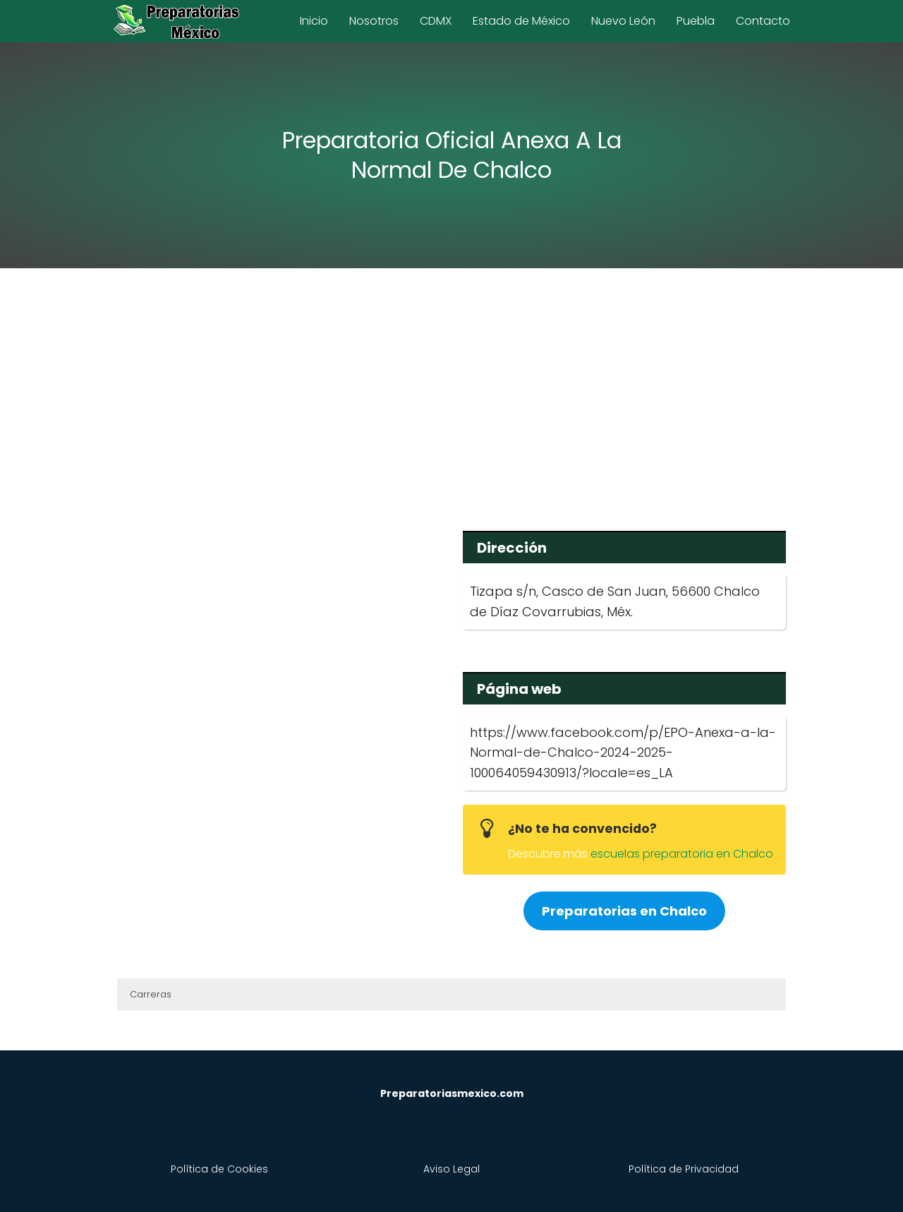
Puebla (696, 21)
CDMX (436, 21)
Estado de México (521, 21)
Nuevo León (623, 21)
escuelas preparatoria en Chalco (681, 854)
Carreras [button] (150, 994)
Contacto (763, 21)
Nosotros (374, 21)
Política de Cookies (219, 1169)
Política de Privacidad (684, 1169)
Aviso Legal (451, 1169)
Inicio (314, 21)
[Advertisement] (451, 389)
